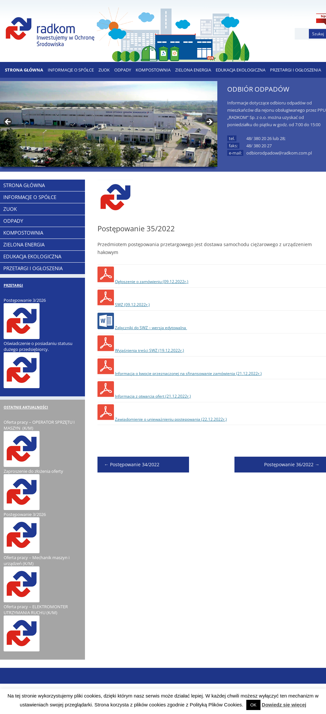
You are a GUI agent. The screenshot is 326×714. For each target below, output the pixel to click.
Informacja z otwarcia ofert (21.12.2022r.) (153, 396)
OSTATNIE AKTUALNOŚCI (26, 407)
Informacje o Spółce (71, 70)
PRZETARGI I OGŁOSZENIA (295, 70)
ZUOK (104, 70)
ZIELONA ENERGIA (193, 70)
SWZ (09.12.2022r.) (132, 304)
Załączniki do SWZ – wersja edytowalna (151, 327)
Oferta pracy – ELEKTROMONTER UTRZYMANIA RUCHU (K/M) (36, 609)
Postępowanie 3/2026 (25, 300)
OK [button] (253, 704)
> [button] (209, 122)
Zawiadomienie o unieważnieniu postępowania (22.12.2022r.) (171, 419)
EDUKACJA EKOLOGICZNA (240, 70)
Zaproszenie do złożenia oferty (33, 471)
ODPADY (122, 70)
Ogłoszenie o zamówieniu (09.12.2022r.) (151, 281)
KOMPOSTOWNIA (153, 70)
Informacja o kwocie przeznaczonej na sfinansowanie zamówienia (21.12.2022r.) (188, 373)
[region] (108, 124)
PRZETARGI (13, 285)
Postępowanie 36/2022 (291, 464)
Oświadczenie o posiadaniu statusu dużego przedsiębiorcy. (38, 346)
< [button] (8, 122)
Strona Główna (24, 70)
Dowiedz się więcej (284, 704)
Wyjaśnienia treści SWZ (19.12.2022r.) (149, 350)
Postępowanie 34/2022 (131, 464)
